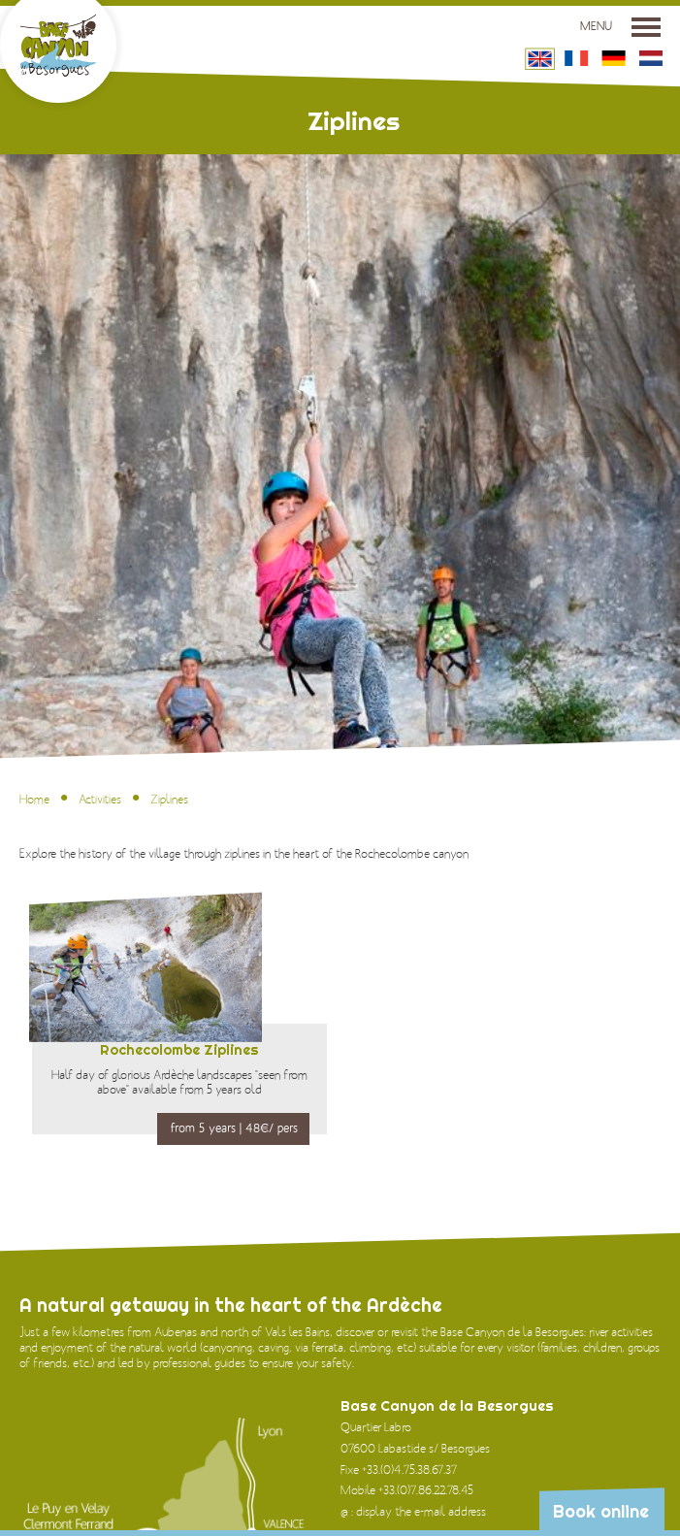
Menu (620, 26)
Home (34, 799)
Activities (100, 799)
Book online (601, 1511)
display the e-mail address (421, 1512)
